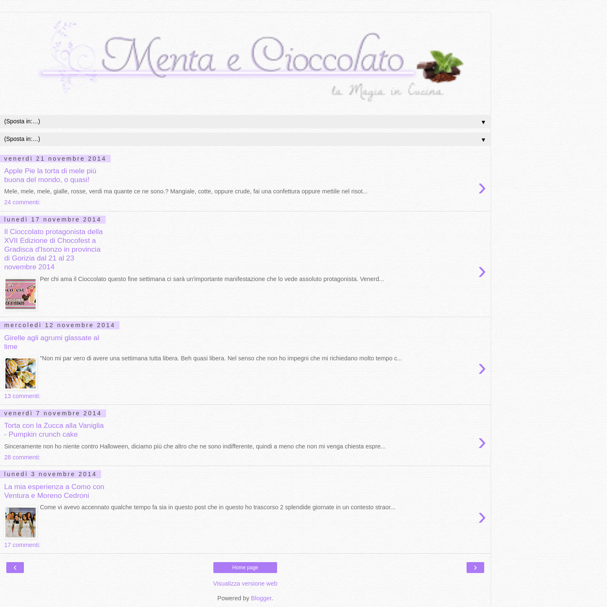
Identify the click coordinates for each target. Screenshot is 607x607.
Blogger (261, 598)
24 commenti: (22, 202)
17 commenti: (22, 545)
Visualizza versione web (245, 583)
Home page (245, 568)
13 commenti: (22, 396)
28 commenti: (22, 457)
